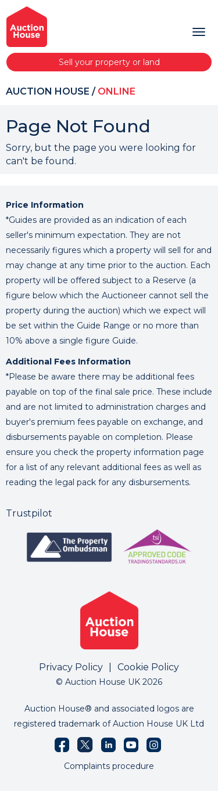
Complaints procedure (109, 766)
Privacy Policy (71, 667)
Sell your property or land (109, 62)
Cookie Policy (148, 667)
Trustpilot (29, 513)
